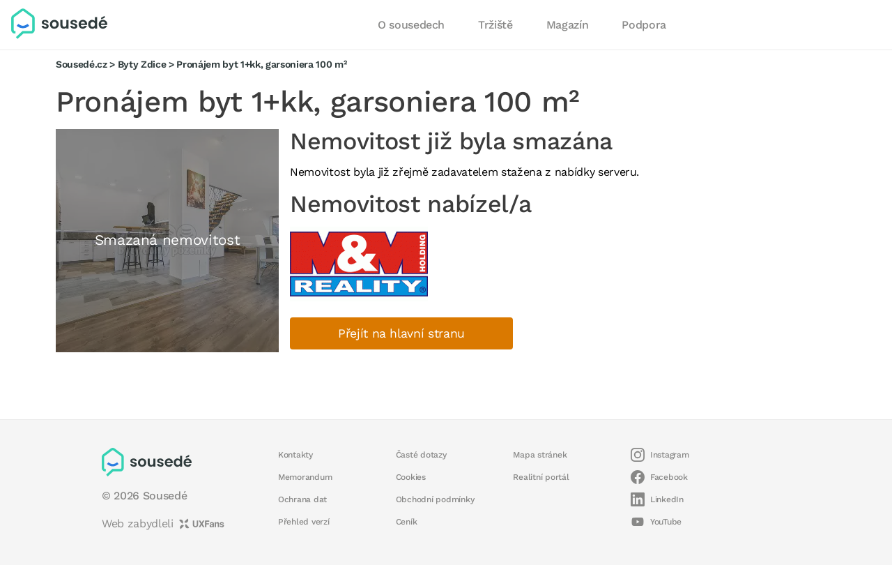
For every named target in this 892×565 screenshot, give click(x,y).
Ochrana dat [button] (302, 499)
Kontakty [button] (295, 455)
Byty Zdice (142, 64)
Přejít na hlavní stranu (401, 333)
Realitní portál (541, 477)
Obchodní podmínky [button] (435, 499)
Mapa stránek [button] (540, 455)
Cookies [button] (411, 477)
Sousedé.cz (81, 64)
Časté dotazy (421, 455)
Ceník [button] (406, 522)
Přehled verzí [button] (304, 522)
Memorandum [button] (305, 477)
